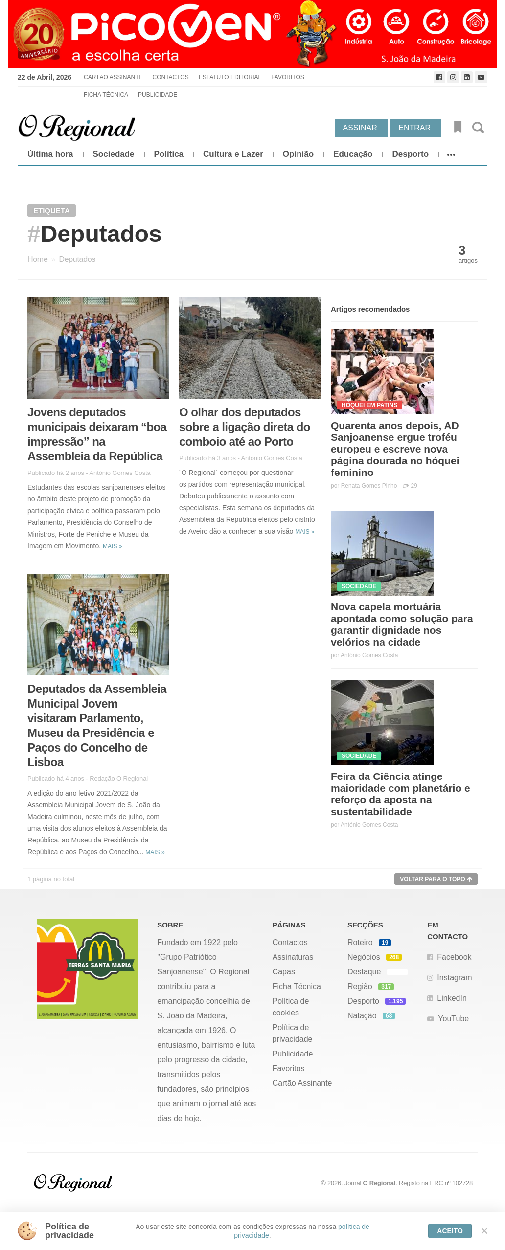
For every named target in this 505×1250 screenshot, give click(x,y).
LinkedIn (452, 998)
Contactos (170, 77)
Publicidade (157, 94)
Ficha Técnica (106, 94)
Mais (112, 546)
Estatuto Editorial (230, 77)
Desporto (410, 154)
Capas (284, 972)
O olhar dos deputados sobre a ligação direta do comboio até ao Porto (244, 427)
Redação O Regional (119, 778)
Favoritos (287, 77)
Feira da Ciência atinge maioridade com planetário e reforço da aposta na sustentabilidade (400, 794)
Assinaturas (293, 957)
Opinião (298, 154)
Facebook (454, 957)
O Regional (379, 1182)
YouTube (453, 1018)
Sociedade (114, 154)
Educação (352, 154)
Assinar (360, 128)
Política (169, 154)
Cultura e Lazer (233, 154)
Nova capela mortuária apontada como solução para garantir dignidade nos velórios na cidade (402, 624)
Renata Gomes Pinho (369, 485)
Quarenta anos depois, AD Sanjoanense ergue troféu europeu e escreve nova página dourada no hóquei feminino (395, 449)
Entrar (414, 128)
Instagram (454, 977)
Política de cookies (291, 1007)
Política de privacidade (293, 1033)
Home (37, 259)
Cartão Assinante (113, 77)
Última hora (50, 154)
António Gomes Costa (119, 472)
